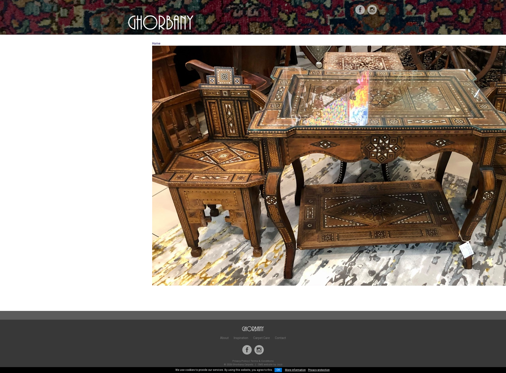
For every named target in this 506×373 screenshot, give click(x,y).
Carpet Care (261, 338)
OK (278, 369)
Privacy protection (319, 369)
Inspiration (241, 338)
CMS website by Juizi (270, 364)
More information (295, 369)
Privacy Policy (240, 361)
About (224, 338)
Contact (280, 338)
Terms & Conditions (262, 361)
